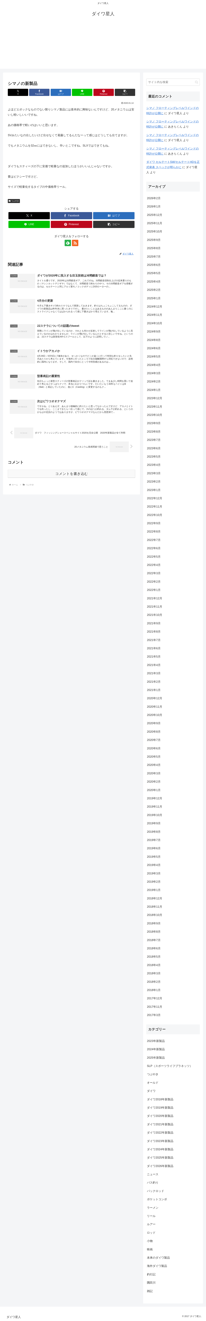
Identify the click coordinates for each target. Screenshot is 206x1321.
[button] (125, 92)
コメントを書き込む (71, 474)
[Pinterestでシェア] (103, 92)
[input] (173, 82)
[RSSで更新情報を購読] (75, 243)
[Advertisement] (103, 46)
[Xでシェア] (18, 92)
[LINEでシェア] (82, 92)
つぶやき (14, 201)
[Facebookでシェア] (39, 92)
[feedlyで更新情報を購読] (68, 243)
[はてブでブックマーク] (61, 92)
